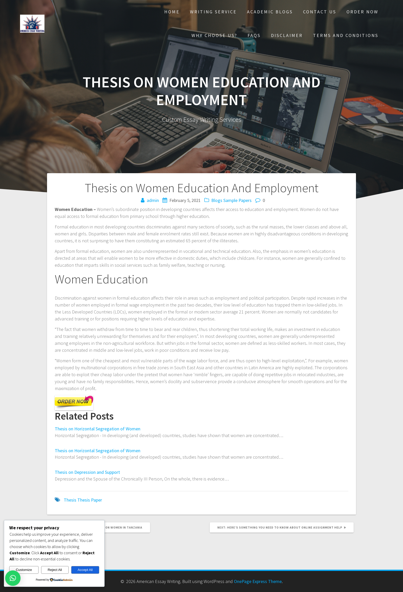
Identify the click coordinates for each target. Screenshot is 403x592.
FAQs (254, 35)
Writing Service (213, 12)
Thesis (70, 500)
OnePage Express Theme (258, 581)
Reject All (55, 570)
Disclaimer (287, 35)
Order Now (362, 12)
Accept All (85, 570)
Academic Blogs (270, 12)
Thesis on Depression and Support (87, 472)
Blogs (216, 200)
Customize (24, 570)
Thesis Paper (89, 500)
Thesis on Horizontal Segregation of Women (97, 429)
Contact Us (319, 12)
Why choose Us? (214, 35)
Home (172, 12)
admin (153, 200)
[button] (13, 578)
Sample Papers (237, 200)
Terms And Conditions (345, 35)
